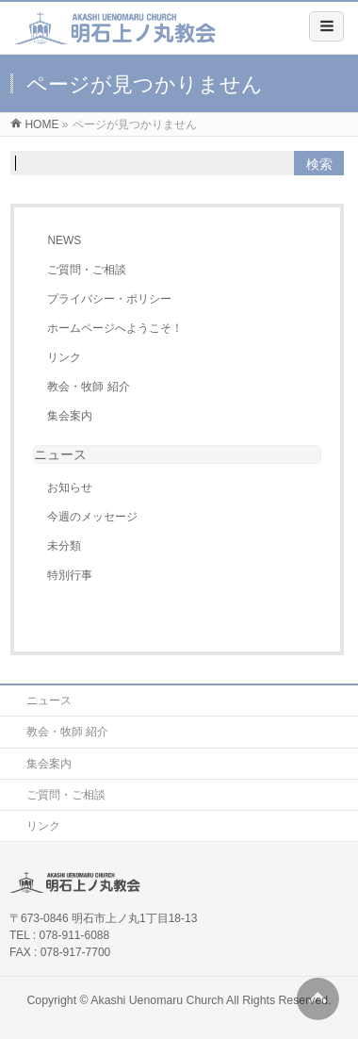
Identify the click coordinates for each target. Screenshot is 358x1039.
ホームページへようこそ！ (115, 328)
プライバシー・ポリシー (109, 298)
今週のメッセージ (92, 516)
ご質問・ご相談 (86, 269)
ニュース (49, 700)
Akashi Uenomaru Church (156, 1000)
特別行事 (69, 575)
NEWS (64, 240)
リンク (64, 357)
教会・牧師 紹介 (88, 386)
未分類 (64, 545)
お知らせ (69, 487)
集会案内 (69, 415)
